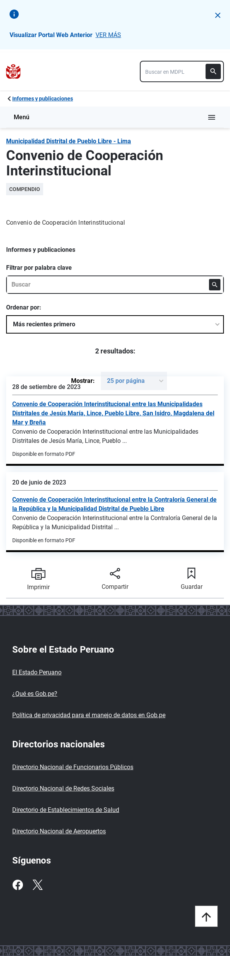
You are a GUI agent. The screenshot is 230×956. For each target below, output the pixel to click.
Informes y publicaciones (42, 99)
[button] (217, 15)
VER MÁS (108, 35)
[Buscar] (213, 71)
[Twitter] (37, 885)
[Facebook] (17, 885)
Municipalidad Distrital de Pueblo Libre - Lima (68, 141)
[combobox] (182, 71)
